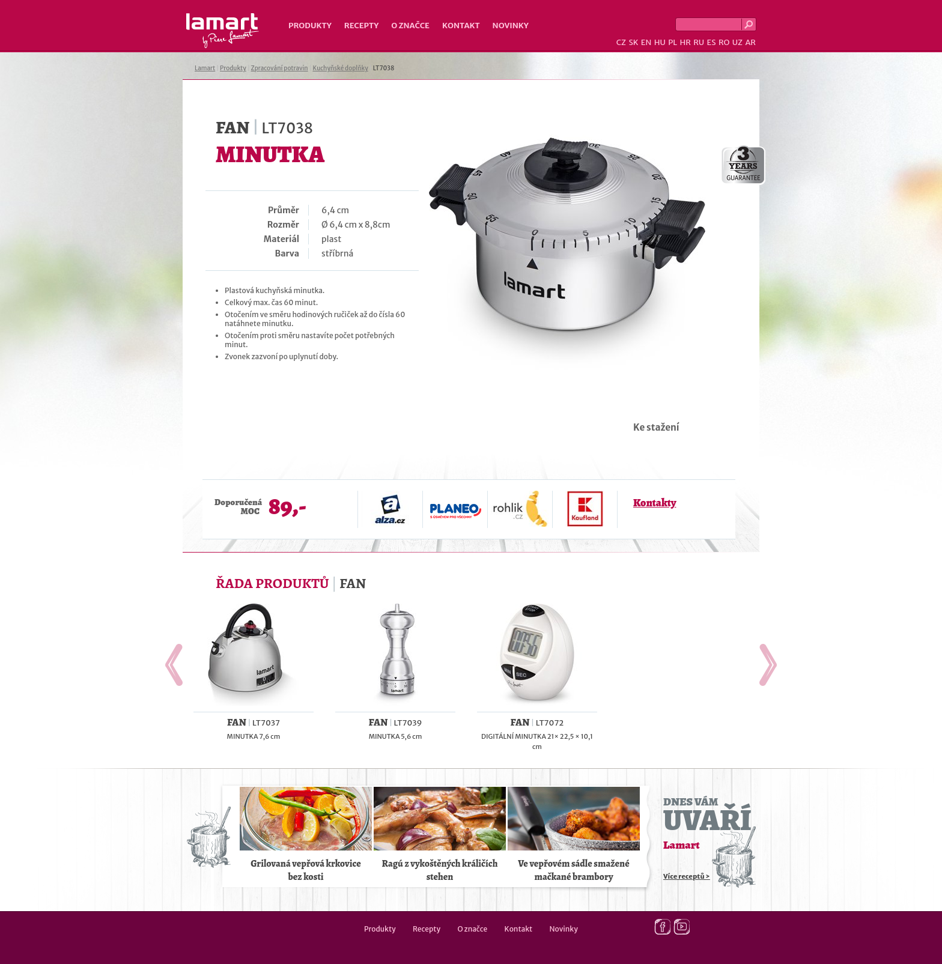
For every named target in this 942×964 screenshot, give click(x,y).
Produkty (310, 25)
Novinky (511, 25)
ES (711, 42)
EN (646, 42)
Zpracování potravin (279, 68)
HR (684, 42)
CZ (621, 42)
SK (633, 42)
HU (660, 42)
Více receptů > (686, 876)
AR (750, 42)
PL (672, 42)
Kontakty (654, 503)
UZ (737, 42)
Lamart (223, 30)
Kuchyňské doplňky (340, 68)
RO (724, 42)
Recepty (361, 25)
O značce (410, 25)
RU (698, 42)
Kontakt (461, 25)
